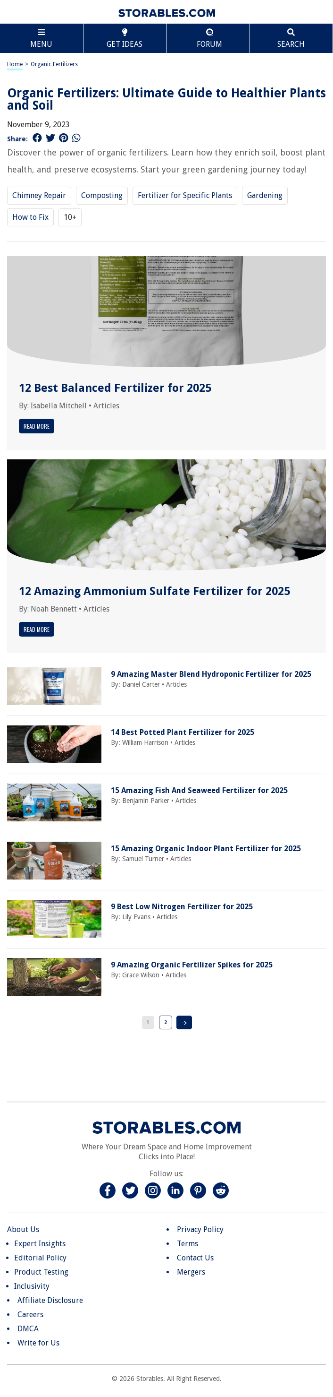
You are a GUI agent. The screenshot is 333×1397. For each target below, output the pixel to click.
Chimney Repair (39, 195)
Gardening (265, 195)
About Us (23, 1229)
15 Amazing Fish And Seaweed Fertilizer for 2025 (199, 790)
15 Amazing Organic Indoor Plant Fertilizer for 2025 (206, 848)
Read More (37, 426)
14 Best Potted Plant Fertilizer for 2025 (182, 732)
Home (15, 64)
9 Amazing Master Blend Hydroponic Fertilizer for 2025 (211, 674)
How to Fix (30, 217)
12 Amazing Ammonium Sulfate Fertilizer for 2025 (154, 591)
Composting (102, 195)
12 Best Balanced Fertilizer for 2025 (115, 388)
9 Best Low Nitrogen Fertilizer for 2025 (182, 906)
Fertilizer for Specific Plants (185, 195)
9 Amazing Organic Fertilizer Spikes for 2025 (192, 964)
